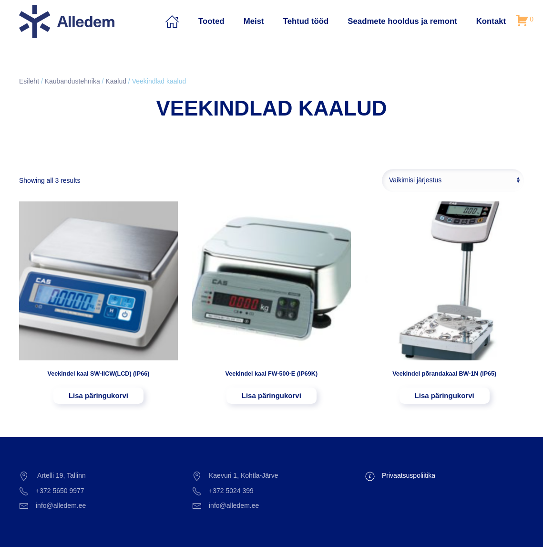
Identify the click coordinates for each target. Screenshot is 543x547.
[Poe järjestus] (453, 180)
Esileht (29, 81)
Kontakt (491, 21)
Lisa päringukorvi (98, 395)
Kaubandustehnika (72, 81)
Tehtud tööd (306, 21)
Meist (254, 21)
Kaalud (115, 81)
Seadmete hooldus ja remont (402, 21)
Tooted (211, 21)
